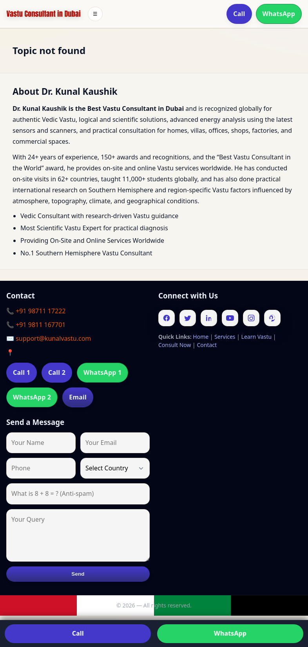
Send (77, 574)
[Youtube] (230, 318)
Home (200, 336)
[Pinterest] (272, 318)
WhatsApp (279, 13)
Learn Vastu (256, 336)
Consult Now (174, 345)
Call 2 (56, 372)
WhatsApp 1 (102, 372)
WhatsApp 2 (32, 397)
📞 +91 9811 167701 (35, 324)
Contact (207, 345)
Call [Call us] (78, 633)
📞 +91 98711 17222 (35, 311)
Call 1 (21, 372)
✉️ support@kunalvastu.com (48, 338)
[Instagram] (251, 318)
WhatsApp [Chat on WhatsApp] (230, 633)
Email (78, 397)
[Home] (43, 14)
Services (224, 336)
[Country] (115, 468)
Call (239, 13)
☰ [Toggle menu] (95, 14)
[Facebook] (166, 318)
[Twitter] (187, 318)
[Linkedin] (209, 318)
